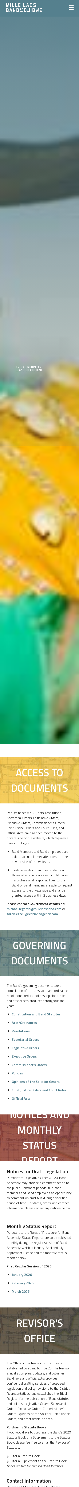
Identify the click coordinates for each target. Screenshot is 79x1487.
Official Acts (21, 1098)
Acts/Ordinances (24, 1022)
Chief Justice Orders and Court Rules (39, 1090)
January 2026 (22, 1274)
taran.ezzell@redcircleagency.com (32, 913)
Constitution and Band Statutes (36, 1014)
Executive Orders (24, 1056)
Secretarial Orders (25, 1039)
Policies (17, 1073)
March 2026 (20, 1291)
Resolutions (21, 1031)
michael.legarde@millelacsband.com (34, 908)
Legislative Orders (25, 1047)
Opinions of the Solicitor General (36, 1081)
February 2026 (22, 1283)
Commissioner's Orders (29, 1064)
